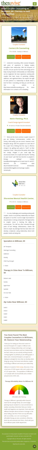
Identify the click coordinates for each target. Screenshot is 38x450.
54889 (5, 320)
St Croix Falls (7, 293)
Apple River (7, 285)
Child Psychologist (9, 261)
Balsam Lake (7, 278)
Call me (18, 57)
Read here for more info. (19, 444)
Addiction (6, 254)
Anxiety (6, 257)
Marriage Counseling (9, 250)
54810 (5, 307)
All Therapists (7, 246)
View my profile (26, 57)
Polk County (19, 367)
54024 (5, 311)
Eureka (6, 282)
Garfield (6, 289)
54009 (5, 314)
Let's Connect (11, 57)
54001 (5, 317)
